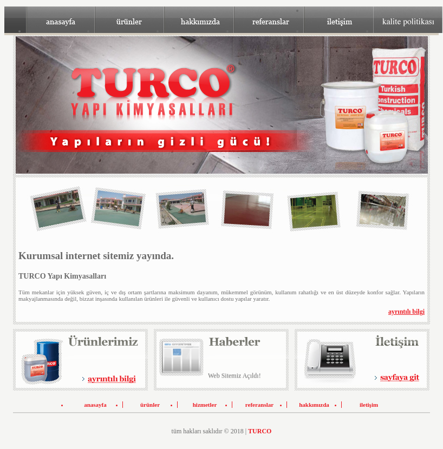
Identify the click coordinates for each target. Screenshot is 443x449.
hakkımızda (314, 404)
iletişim (369, 404)
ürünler (150, 404)
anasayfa (95, 404)
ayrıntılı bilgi (406, 311)
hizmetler (205, 404)
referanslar (259, 404)
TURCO (259, 431)
